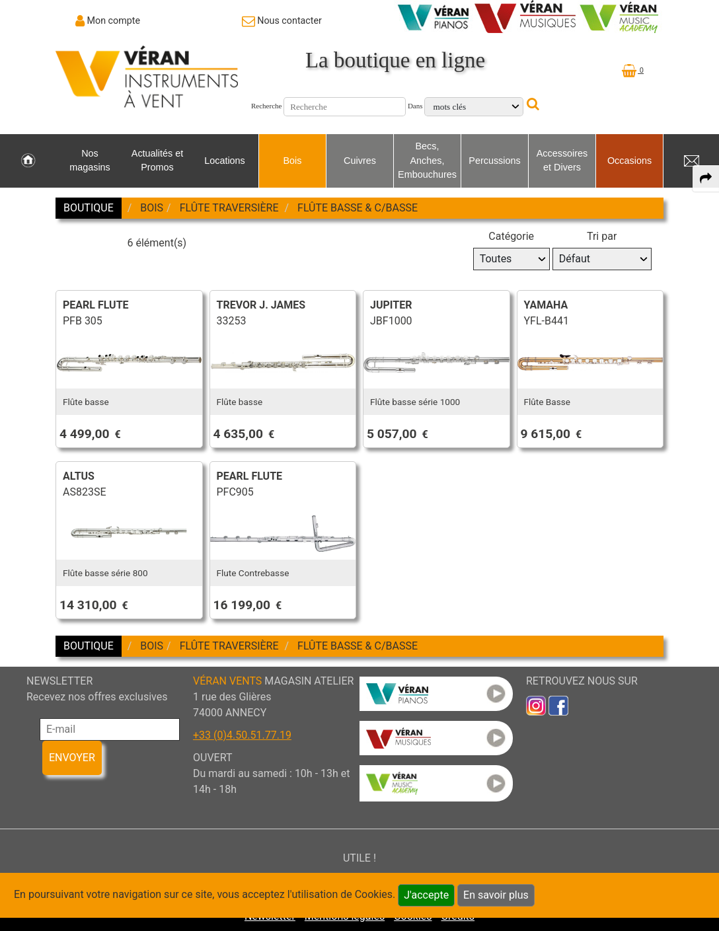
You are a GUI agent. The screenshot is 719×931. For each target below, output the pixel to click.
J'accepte (426, 895)
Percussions (494, 160)
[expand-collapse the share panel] (706, 178)
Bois (293, 160)
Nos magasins (89, 160)
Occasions (629, 160)
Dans (415, 106)
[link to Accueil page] (28, 161)
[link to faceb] (558, 704)
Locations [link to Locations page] (224, 160)
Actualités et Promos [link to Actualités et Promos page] (157, 160)
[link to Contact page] (282, 20)
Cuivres (360, 160)
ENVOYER (72, 757)
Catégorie (511, 236)
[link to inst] (536, 704)
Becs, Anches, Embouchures (427, 160)
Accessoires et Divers (562, 160)
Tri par (602, 236)
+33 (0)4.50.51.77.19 (242, 735)
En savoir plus (496, 895)
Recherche (266, 106)
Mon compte (114, 20)
